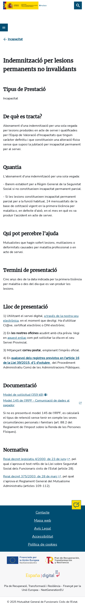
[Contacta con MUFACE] (76, 505)
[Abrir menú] (4, 27)
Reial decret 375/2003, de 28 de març (32, 476)
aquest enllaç (16, 338)
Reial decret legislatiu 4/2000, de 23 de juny (36, 459)
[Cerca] (78, 5)
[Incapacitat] (15, 39)
